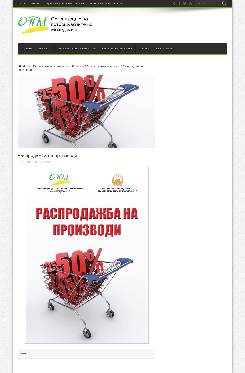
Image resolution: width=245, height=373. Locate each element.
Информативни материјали (77, 48)
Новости (45, 48)
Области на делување (117, 48)
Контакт (35, 3)
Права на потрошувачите (103, 66)
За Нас (22, 3)
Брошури (78, 66)
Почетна (27, 48)
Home (24, 66)
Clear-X (144, 48)
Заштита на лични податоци (106, 3)
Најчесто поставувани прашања (64, 3)
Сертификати (165, 48)
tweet (23, 353)
